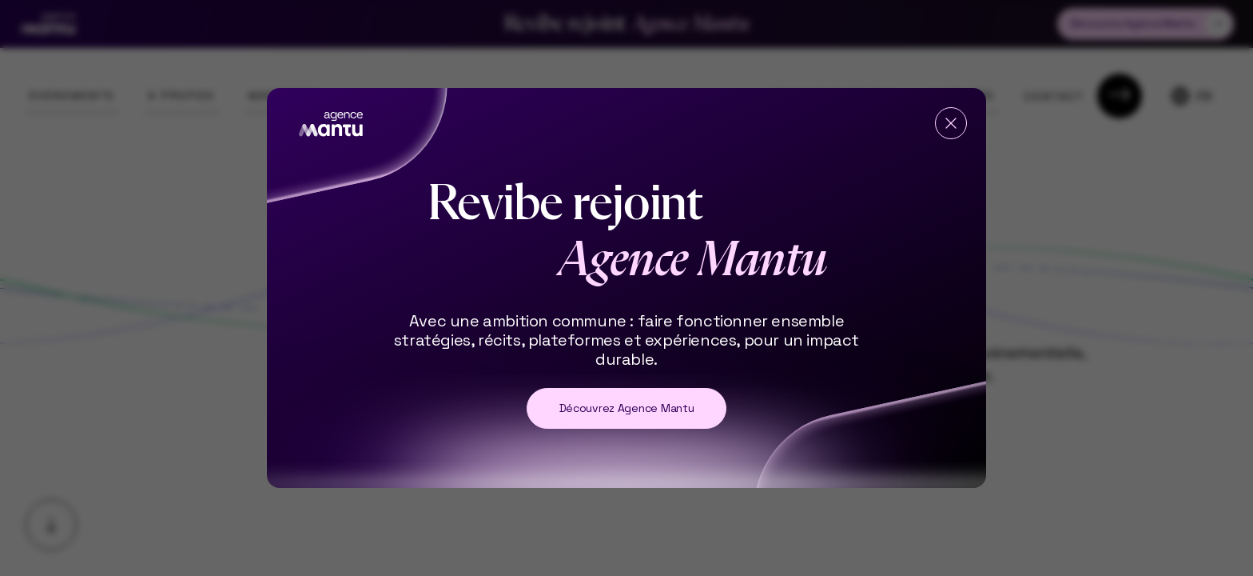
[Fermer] (951, 123)
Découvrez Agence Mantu (626, 408)
